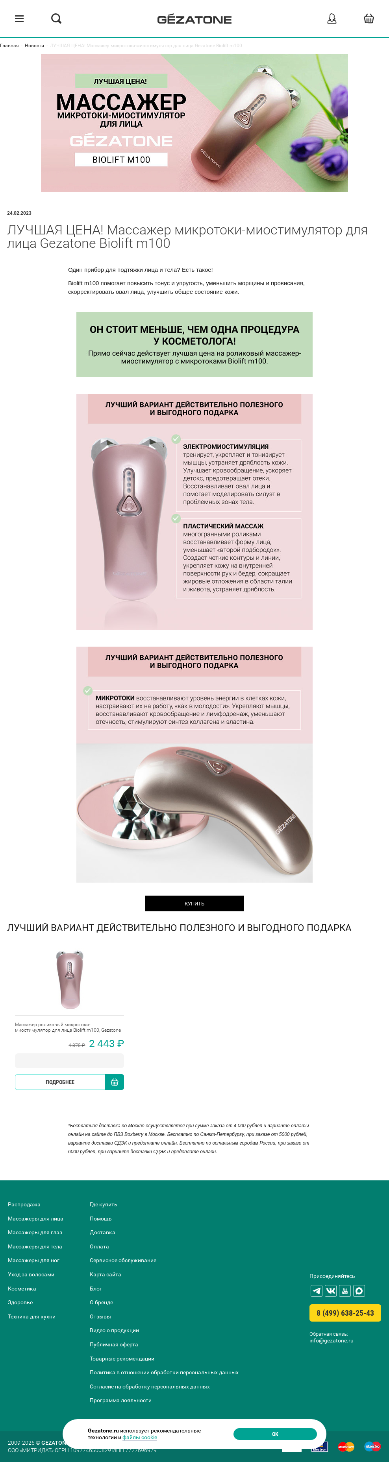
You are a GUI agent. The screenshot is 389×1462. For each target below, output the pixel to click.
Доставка (102, 1232)
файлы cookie (139, 1437)
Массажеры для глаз (35, 1232)
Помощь (101, 1218)
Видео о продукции (114, 1330)
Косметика (22, 1288)
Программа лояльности (121, 1400)
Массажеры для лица (35, 1218)
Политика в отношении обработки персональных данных (164, 1372)
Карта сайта (105, 1274)
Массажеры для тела (35, 1246)
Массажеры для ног (33, 1260)
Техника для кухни (32, 1316)
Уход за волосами (31, 1274)
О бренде (101, 1302)
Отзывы (100, 1316)
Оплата (99, 1246)
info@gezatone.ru (331, 1340)
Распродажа (24, 1204)
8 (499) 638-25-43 (345, 1313)
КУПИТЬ (194, 904)
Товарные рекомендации (122, 1358)
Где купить (103, 1204)
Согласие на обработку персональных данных (150, 1386)
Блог (96, 1288)
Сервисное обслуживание (123, 1260)
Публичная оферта (114, 1344)
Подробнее (60, 1082)
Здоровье (20, 1302)
